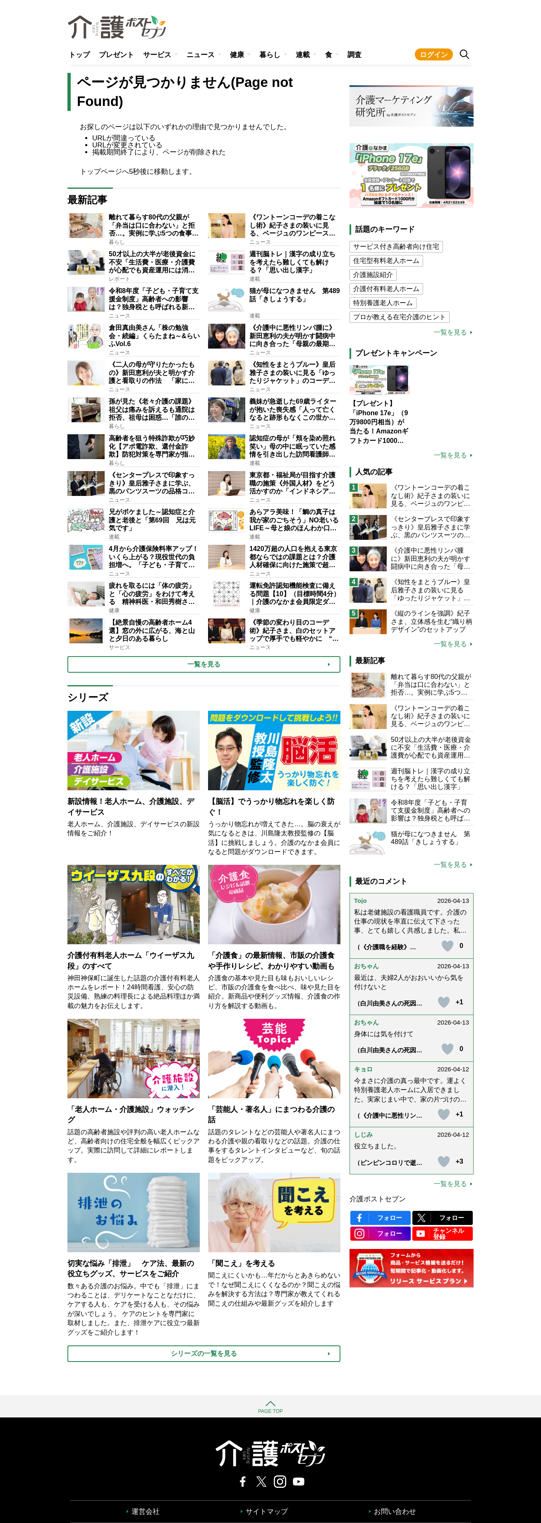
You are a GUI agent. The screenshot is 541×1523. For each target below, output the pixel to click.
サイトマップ (267, 1511)
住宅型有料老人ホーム (386, 260)
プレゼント (116, 55)
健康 (237, 55)
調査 (354, 55)
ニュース (201, 55)
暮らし (269, 55)
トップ (79, 55)
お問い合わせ (395, 1511)
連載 (303, 55)
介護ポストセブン (377, 1199)
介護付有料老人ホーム (386, 288)
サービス (157, 55)
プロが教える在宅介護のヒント (399, 316)
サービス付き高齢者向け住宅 (396, 246)
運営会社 (146, 1511)
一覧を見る (450, 332)
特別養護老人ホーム (383, 302)
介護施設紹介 (373, 274)
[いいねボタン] (447, 946)
